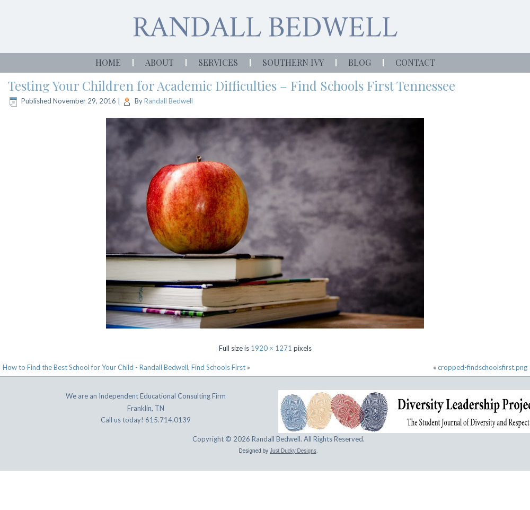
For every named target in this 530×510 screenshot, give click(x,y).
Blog (359, 62)
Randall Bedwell (168, 101)
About (159, 62)
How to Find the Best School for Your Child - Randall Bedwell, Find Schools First (124, 367)
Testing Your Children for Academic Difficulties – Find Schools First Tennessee (231, 85)
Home (108, 62)
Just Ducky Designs (293, 451)
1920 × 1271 (271, 348)
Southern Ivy (293, 62)
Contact (415, 62)
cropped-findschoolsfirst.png (482, 367)
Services (218, 62)
